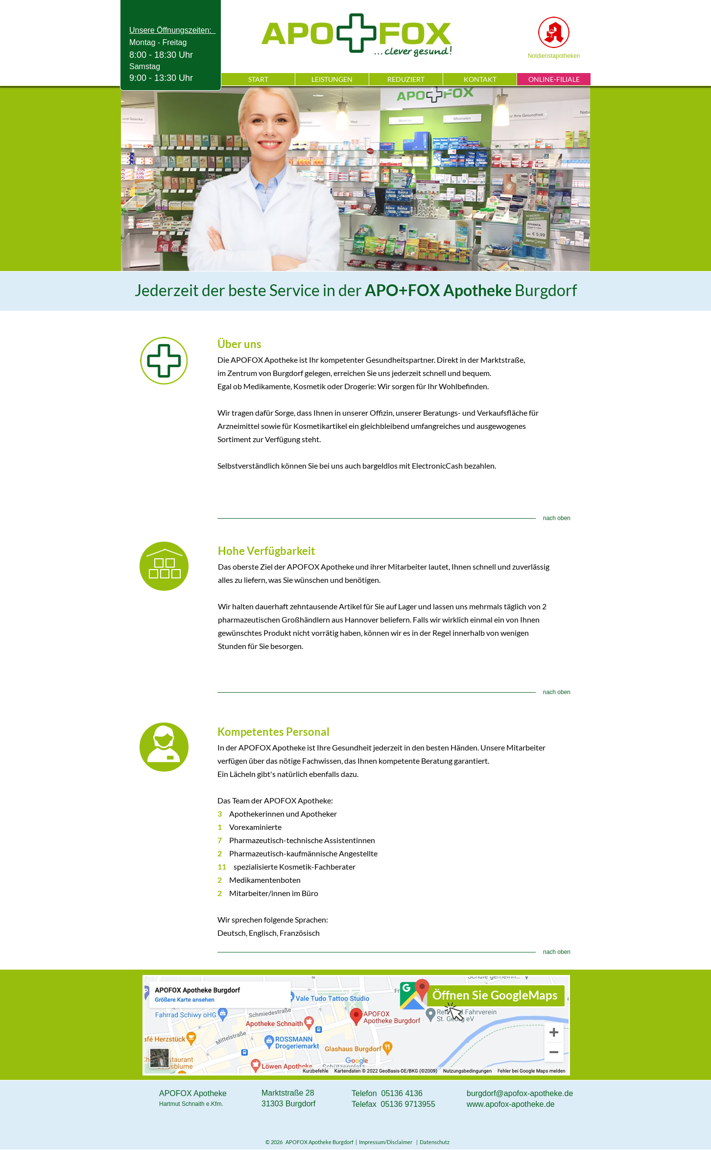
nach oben (556, 518)
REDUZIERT (406, 79)
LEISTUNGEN (332, 79)
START (258, 79)
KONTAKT (480, 79)
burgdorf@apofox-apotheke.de (520, 1093)
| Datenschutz (432, 1142)
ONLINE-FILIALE (554, 79)
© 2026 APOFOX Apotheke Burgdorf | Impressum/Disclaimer (339, 1142)
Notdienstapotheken (554, 55)
